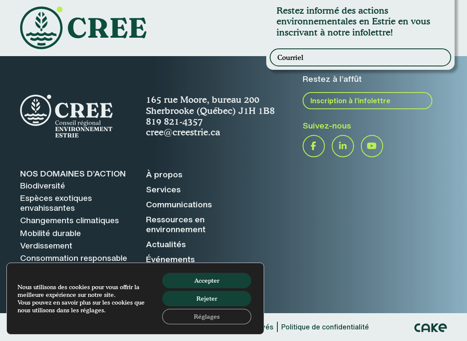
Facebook (314, 146)
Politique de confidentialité (325, 327)
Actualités (166, 244)
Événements (170, 259)
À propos (164, 174)
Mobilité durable (50, 233)
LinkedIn (343, 146)
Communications (179, 204)
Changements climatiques (69, 220)
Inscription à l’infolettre (350, 101)
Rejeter (206, 298)
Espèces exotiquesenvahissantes (56, 203)
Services (163, 189)
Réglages (207, 316)
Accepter (206, 280)
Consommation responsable (73, 258)
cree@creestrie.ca (183, 132)
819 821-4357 (174, 121)
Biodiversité (42, 185)
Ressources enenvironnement (175, 224)
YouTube (372, 146)
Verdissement (46, 245)
